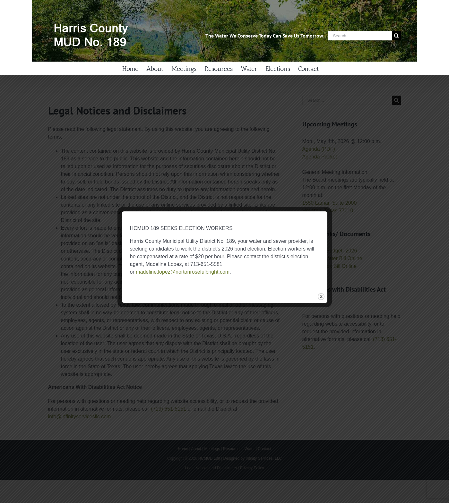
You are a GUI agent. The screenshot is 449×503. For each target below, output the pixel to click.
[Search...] (360, 35)
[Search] (396, 35)
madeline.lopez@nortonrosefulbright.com (182, 272)
